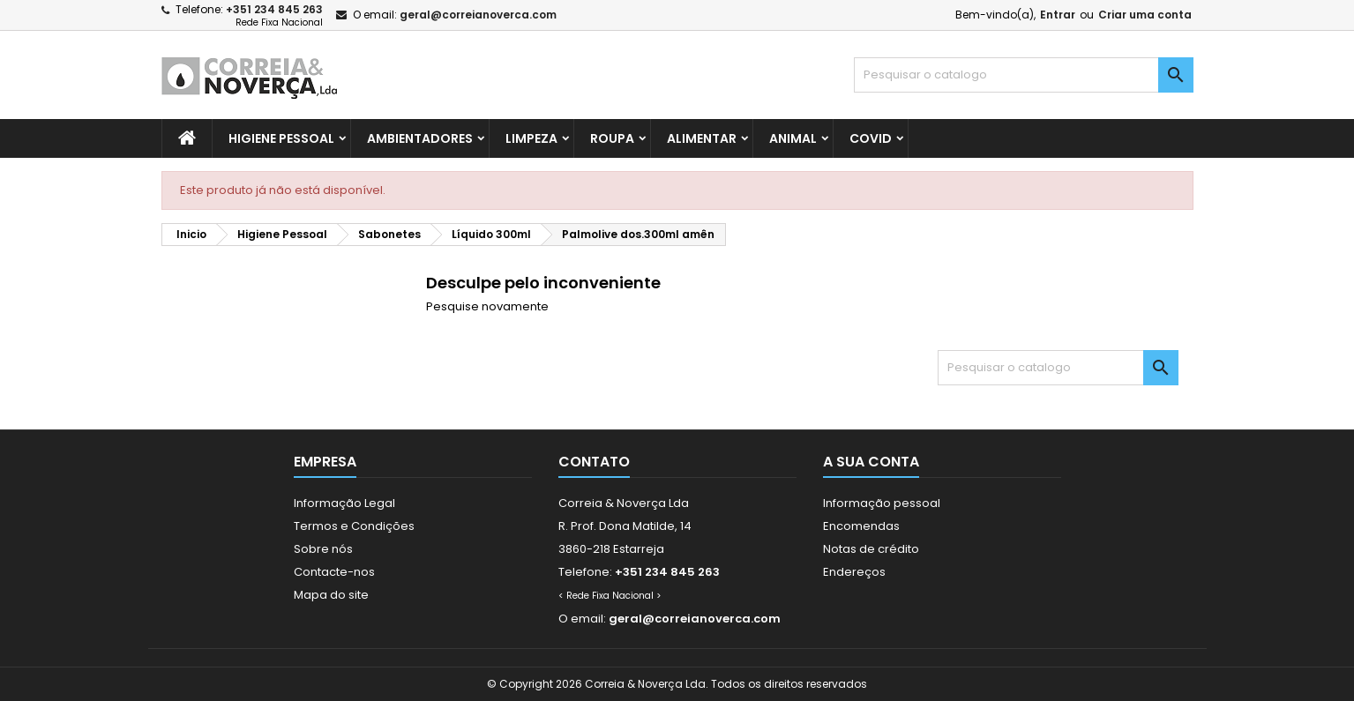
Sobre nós (323, 549)
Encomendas (861, 526)
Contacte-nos (334, 571)
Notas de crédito (871, 549)
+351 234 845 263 (274, 9)
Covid (870, 138)
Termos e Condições (354, 526)
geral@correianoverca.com (478, 14)
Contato (594, 461)
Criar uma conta (1145, 14)
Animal (793, 138)
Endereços (854, 571)
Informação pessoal (881, 503)
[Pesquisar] (1023, 75)
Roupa (612, 138)
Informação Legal (344, 503)
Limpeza (531, 138)
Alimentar (702, 138)
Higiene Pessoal (281, 138)
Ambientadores (420, 138)
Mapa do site (331, 594)
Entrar (1057, 14)
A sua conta (871, 461)
